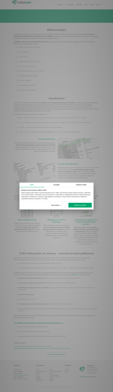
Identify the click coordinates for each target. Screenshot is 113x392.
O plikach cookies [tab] (81, 184)
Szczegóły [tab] (56, 184)
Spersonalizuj (56, 205)
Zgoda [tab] (32, 184)
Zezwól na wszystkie (80, 205)
